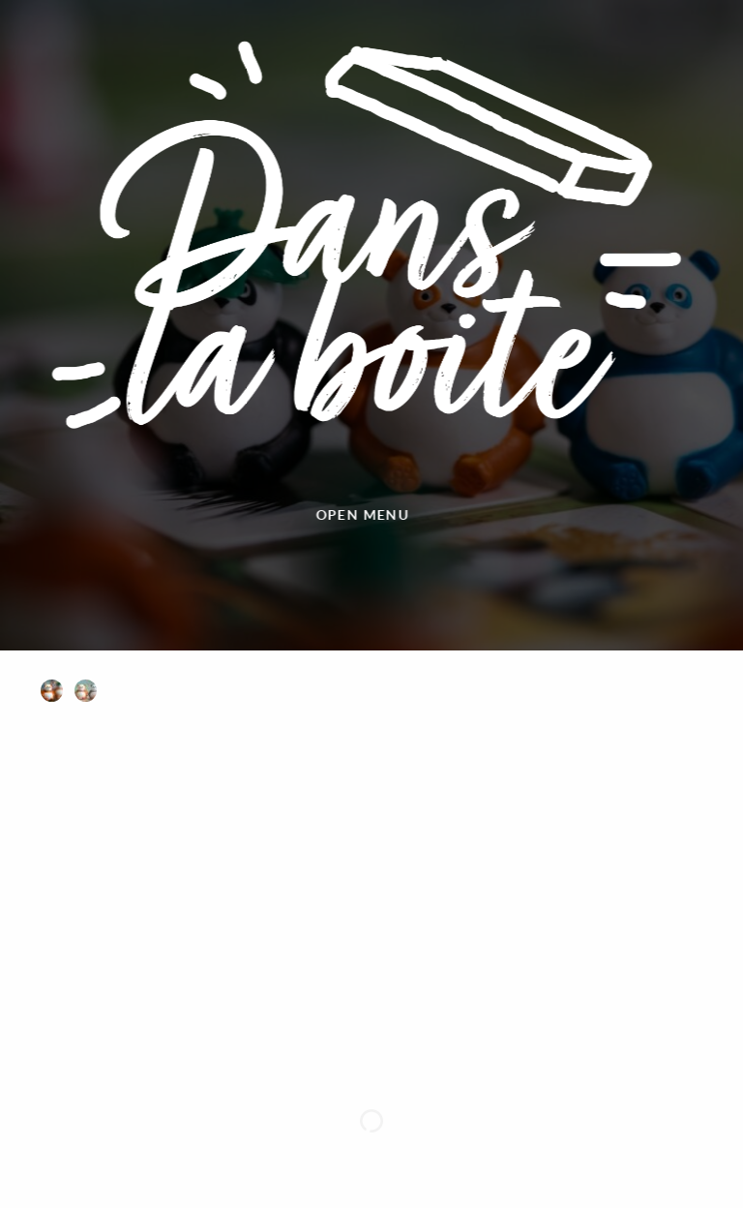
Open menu (327, 514)
